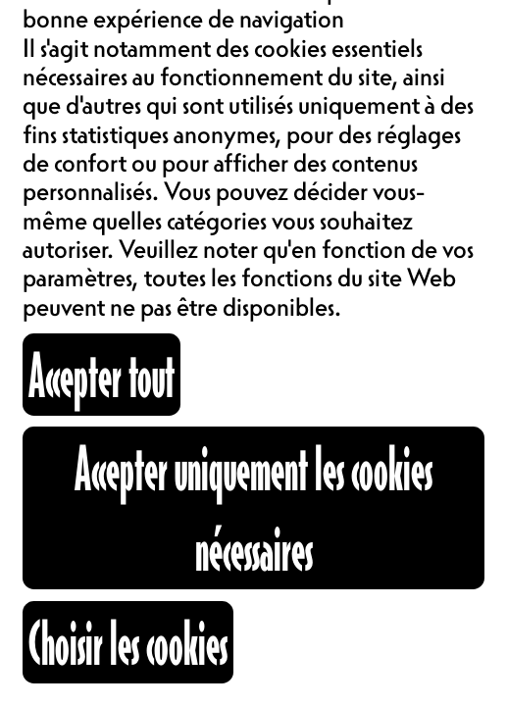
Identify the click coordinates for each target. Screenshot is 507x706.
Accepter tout (101, 374)
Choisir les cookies (128, 642)
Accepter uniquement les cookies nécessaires (253, 507)
